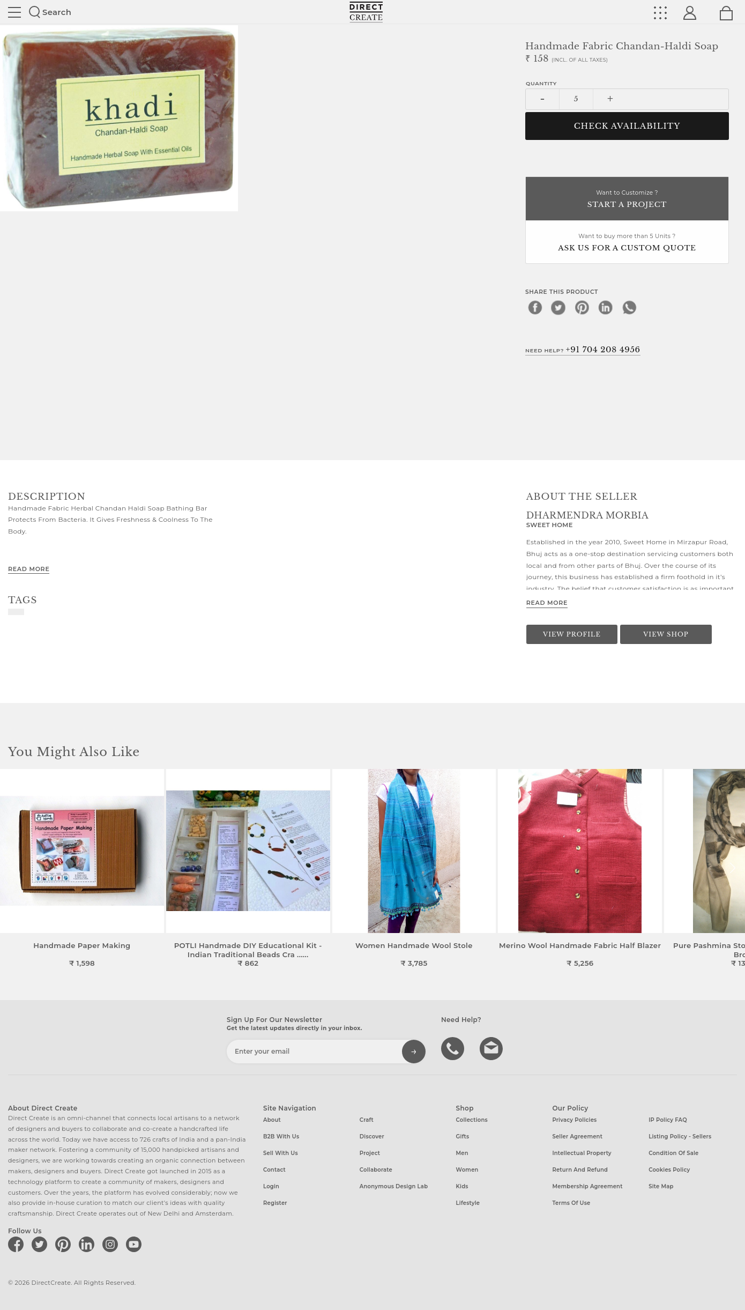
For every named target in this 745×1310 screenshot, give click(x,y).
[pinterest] (582, 307)
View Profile (572, 634)
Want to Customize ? (627, 199)
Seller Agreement (577, 1136)
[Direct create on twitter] (41, 1244)
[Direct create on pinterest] (64, 1244)
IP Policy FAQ (668, 1119)
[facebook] (535, 307)
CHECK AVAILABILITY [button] (627, 126)
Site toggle (14, 12)
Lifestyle (468, 1203)
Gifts (463, 1136)
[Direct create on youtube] (135, 1244)
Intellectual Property (581, 1153)
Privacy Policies (574, 1119)
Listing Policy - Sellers (680, 1136)
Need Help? (582, 349)
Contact (274, 1169)
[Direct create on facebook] (17, 1244)
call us (454, 1048)
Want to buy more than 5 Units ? (627, 243)
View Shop (665, 634)
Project (370, 1153)
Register (275, 1203)
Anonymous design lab (394, 1186)
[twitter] (558, 307)
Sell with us (280, 1153)
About (272, 1119)
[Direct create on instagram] (112, 1244)
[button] (732, 868)
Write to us (492, 1048)
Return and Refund (580, 1169)
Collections (472, 1119)
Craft (367, 1119)
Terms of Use (571, 1203)
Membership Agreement (587, 1186)
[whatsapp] (629, 307)
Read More (28, 569)
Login (271, 1186)
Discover (372, 1136)
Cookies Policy (669, 1169)
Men (462, 1153)
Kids (462, 1186)
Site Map (661, 1186)
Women (467, 1169)
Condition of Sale (673, 1153)
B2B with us (281, 1136)
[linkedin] (605, 307)
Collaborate (376, 1169)
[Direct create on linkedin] (88, 1244)
